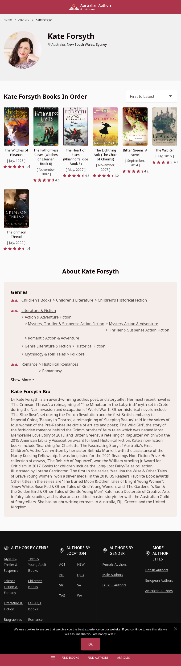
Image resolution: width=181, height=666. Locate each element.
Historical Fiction (90, 346)
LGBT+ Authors (114, 585)
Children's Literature (74, 300)
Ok (90, 644)
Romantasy (52, 370)
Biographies (13, 619)
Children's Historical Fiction (122, 300)
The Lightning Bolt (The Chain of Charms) (105, 154)
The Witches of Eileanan (16, 152)
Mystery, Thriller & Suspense (11, 564)
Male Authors (112, 574)
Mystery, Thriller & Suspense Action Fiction (66, 323)
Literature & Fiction (38, 310)
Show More (21, 379)
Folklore (77, 354)
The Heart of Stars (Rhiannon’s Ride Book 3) (75, 157)
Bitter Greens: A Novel (135, 152)
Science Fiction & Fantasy (11, 587)
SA (79, 585)
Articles (123, 658)
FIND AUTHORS (98, 658)
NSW (81, 564)
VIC (61, 585)
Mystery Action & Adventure (133, 323)
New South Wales (80, 44)
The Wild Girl (164, 150)
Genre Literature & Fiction (48, 346)
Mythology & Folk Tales (45, 354)
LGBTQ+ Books (34, 606)
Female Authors (114, 564)
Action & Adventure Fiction (48, 317)
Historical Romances (60, 364)
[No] (175, 629)
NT (61, 574)
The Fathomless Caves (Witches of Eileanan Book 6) (45, 157)
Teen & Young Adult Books (37, 564)
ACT (62, 564)
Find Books (70, 658)
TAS (62, 595)
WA (79, 595)
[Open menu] (53, 658)
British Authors (156, 570)
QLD (80, 574)
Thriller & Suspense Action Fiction (139, 330)
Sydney (101, 44)
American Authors (159, 590)
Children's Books (36, 300)
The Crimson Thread (16, 234)
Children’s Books (35, 584)
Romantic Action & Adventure (53, 338)
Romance (29, 364)
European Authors (159, 580)
